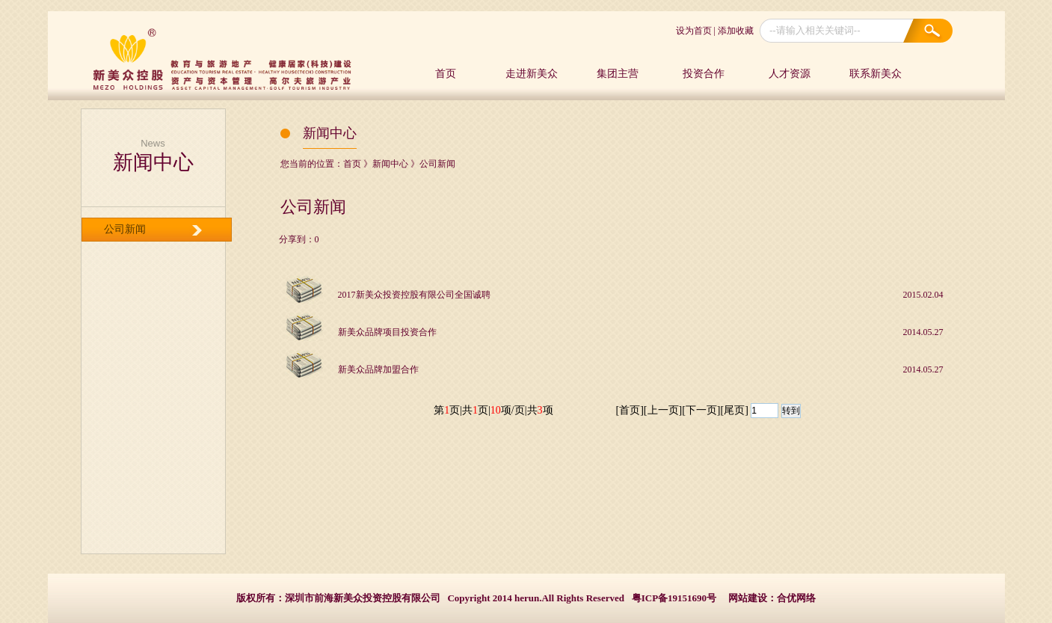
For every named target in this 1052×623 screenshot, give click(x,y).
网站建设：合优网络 (772, 598)
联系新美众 (875, 73)
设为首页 (694, 30)
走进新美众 (531, 73)
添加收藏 (736, 30)
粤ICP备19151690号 (674, 598)
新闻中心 (390, 164)
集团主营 (618, 73)
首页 (445, 73)
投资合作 (704, 73)
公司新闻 (125, 229)
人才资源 (789, 73)
